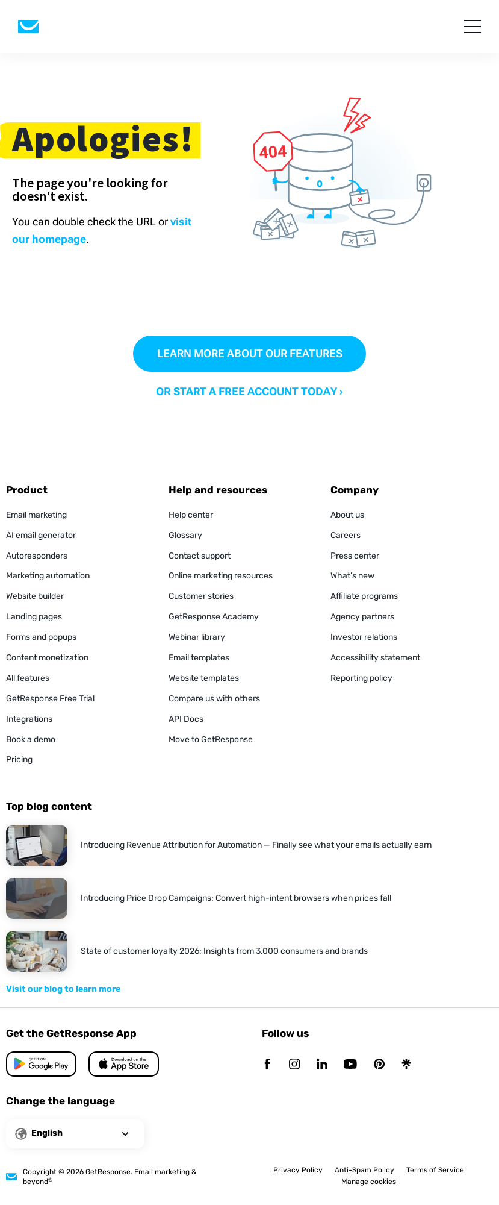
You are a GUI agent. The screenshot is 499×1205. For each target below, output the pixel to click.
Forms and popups (41, 637)
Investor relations (363, 637)
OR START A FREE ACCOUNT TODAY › (249, 391)
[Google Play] (123, 1064)
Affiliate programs (364, 596)
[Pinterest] (379, 1065)
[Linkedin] (322, 1065)
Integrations (29, 719)
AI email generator (41, 535)
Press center (354, 556)
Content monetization (47, 658)
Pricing (19, 759)
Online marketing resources (221, 576)
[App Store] (41, 1064)
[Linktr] (406, 1065)
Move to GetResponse (211, 739)
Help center (191, 515)
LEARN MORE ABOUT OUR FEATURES (249, 353)
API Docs (186, 719)
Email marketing (36, 515)
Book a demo (30, 739)
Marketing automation (48, 576)
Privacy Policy (298, 1170)
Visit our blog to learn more (63, 989)
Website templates (204, 678)
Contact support (200, 556)
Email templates (199, 658)
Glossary (185, 535)
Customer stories (201, 596)
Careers (345, 535)
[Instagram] (294, 1065)
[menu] (472, 26)
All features (27, 678)
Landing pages (34, 617)
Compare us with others (214, 698)
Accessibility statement (375, 658)
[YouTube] (350, 1065)
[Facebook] (267, 1065)
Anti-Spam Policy (364, 1170)
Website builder (35, 596)
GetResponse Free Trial (50, 698)
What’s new (352, 576)
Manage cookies (368, 1181)
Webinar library (197, 637)
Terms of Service (435, 1170)
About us (347, 515)
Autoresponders (36, 556)
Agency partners (362, 617)
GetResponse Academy (214, 617)
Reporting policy (361, 678)
